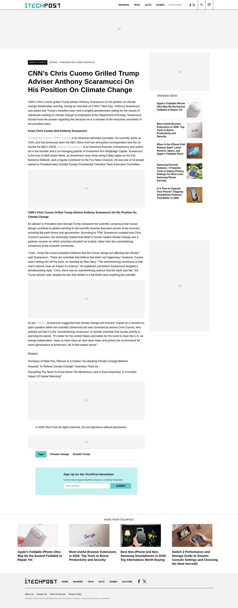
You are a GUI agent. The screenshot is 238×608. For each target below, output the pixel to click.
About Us (29, 594)
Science (53, 62)
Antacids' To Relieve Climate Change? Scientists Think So (63, 366)
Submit (120, 486)
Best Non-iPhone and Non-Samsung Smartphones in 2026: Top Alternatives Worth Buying (144, 555)
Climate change (59, 454)
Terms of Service (58, 594)
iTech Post (51, 427)
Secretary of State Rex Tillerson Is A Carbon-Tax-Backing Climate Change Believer (78, 361)
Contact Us (41, 594)
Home (65, 581)
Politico (41, 322)
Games (160, 5)
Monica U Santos (37, 62)
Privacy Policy (75, 594)
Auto (148, 5)
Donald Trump (81, 454)
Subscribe (175, 5)
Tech (137, 5)
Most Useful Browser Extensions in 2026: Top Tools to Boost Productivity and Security (170, 130)
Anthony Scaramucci (69, 146)
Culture (127, 581)
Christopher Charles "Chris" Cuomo (49, 138)
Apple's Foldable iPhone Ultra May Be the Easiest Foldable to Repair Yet (171, 106)
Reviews (124, 5)
